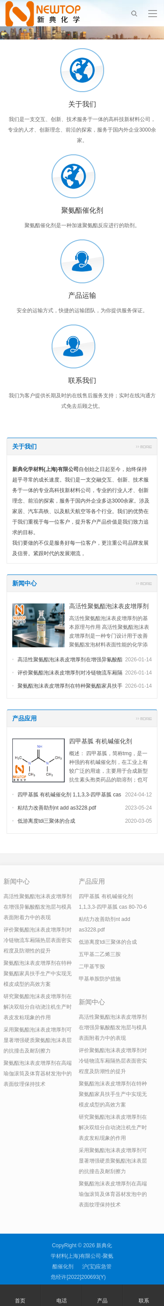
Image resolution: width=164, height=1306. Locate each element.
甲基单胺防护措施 (100, 979)
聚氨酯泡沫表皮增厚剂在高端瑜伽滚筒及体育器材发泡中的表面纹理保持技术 (37, 1073)
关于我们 (24, 446)
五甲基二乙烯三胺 (100, 954)
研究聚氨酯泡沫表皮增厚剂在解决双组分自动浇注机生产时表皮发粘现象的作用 (37, 1007)
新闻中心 (24, 583)
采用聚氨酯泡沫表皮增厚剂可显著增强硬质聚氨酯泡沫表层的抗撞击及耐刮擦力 (37, 1040)
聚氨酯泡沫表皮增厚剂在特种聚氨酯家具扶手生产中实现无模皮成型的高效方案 (37, 973)
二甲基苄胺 (92, 966)
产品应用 (24, 718)
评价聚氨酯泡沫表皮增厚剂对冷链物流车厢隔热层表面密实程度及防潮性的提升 (37, 940)
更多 (144, 446)
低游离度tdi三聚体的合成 (46, 821)
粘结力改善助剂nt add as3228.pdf (56, 808)
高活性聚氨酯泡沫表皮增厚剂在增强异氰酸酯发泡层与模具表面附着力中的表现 (37, 907)
